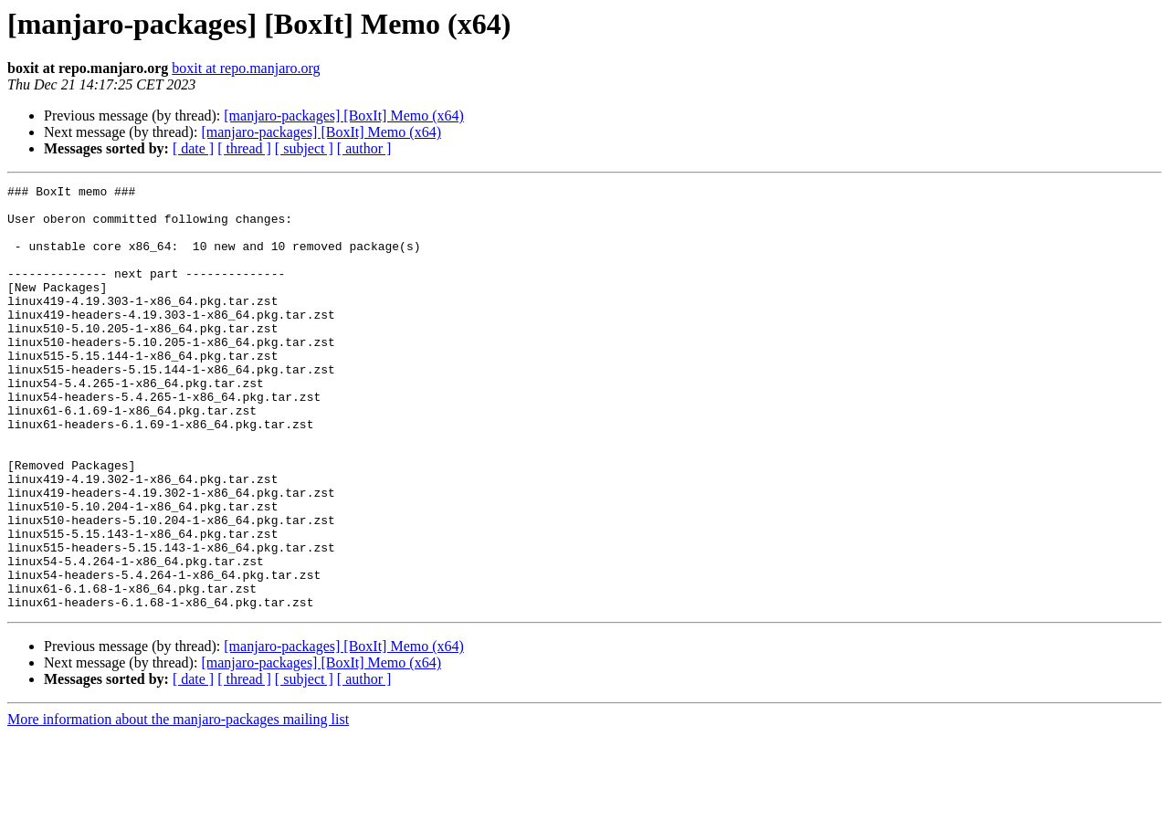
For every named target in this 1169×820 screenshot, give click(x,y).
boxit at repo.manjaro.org (246, 68)
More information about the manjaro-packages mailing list (178, 804)
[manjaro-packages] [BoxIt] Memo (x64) (344, 115)
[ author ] (364, 148)
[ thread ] (244, 148)
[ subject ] (304, 148)
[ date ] (193, 148)
